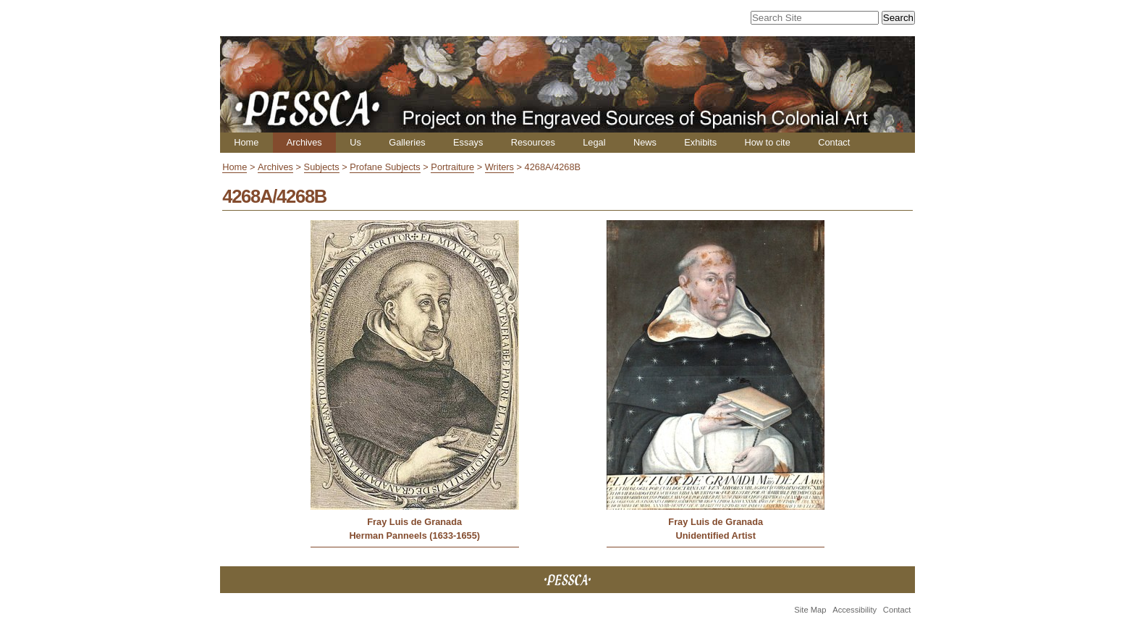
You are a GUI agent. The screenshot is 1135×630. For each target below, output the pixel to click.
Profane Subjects (385, 166)
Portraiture (452, 166)
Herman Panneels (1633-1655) (414, 535)
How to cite (767, 142)
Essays (468, 142)
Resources (533, 142)
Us (355, 142)
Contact (834, 142)
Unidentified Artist (716, 535)
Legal (594, 142)
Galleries (407, 142)
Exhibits (700, 142)
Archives (304, 142)
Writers (499, 166)
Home (246, 142)
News (645, 142)
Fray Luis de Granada (414, 521)
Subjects (321, 166)
